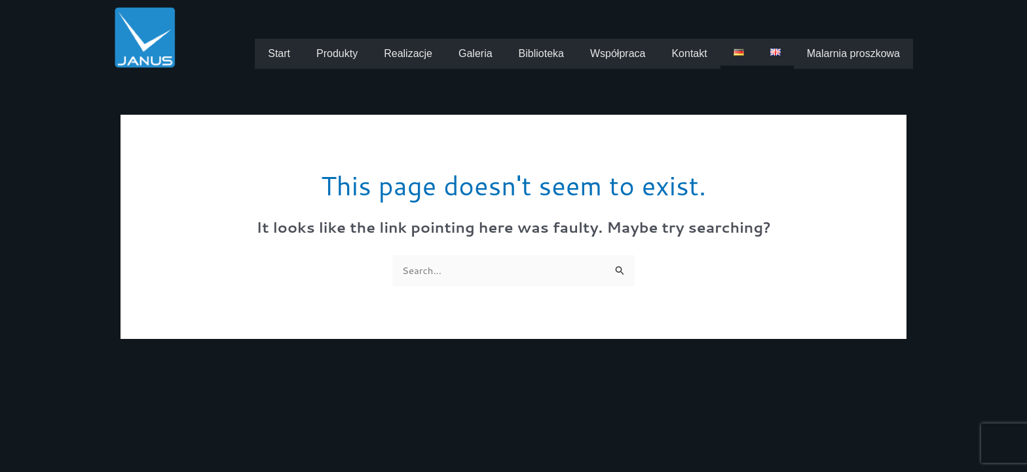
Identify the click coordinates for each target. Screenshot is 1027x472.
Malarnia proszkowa (853, 53)
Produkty (337, 53)
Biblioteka (541, 53)
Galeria (475, 53)
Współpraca (617, 53)
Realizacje (408, 53)
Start (279, 53)
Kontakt (689, 53)
